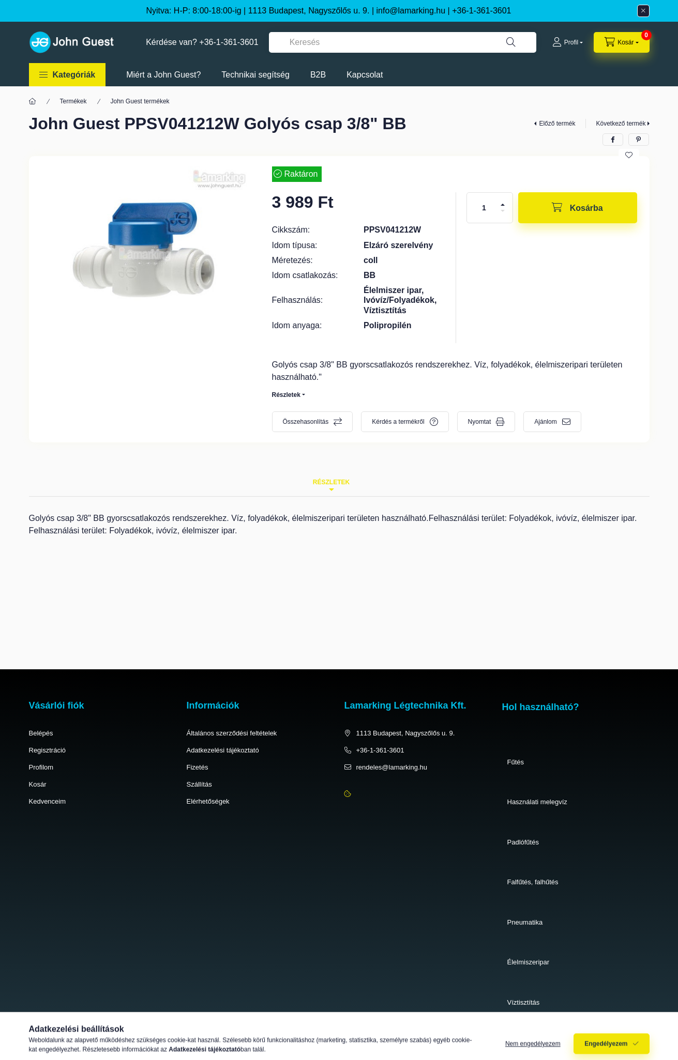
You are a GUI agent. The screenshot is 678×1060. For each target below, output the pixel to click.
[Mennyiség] (484, 208)
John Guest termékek (140, 101)
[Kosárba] (577, 207)
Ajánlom (545, 421)
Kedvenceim (47, 801)
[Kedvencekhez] (629, 155)
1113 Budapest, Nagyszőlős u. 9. (405, 733)
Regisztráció (47, 750)
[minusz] (503, 211)
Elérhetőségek (208, 801)
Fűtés (515, 762)
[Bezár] (643, 11)
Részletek (286, 394)
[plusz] (503, 205)
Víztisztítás (523, 1002)
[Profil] (567, 42)
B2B (318, 74)
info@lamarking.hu (411, 10)
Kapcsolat (364, 74)
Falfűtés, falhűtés (533, 882)
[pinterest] (638, 139)
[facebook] (612, 139)
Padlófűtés (523, 842)
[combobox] (402, 42)
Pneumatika (525, 922)
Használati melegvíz (537, 802)
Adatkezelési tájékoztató (223, 750)
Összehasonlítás (306, 421)
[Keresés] (511, 42)
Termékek (73, 101)
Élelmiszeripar (528, 962)
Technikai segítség (255, 74)
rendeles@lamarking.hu (392, 767)
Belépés (41, 733)
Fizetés (197, 767)
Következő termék (620, 123)
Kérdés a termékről (398, 421)
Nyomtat (479, 421)
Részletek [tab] (331, 482)
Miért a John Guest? (163, 74)
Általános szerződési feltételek (232, 733)
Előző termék (557, 123)
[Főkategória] (32, 101)
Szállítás (199, 784)
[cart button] (621, 42)
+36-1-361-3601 (481, 10)
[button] (67, 74)
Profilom (41, 767)
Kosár (38, 784)
